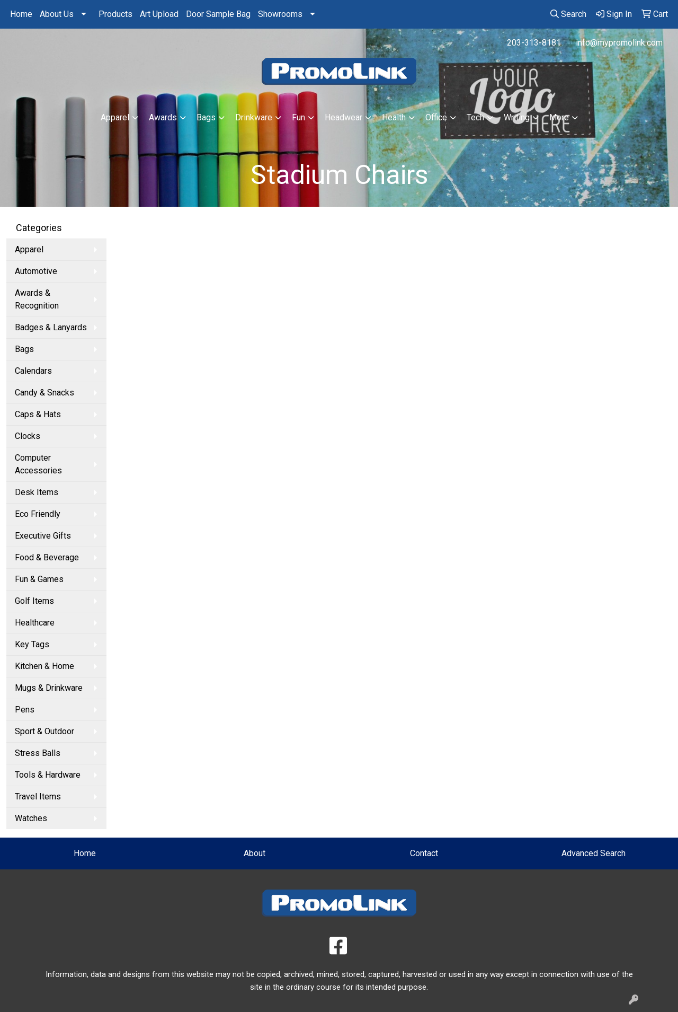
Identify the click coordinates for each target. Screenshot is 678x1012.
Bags (24, 349)
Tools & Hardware (48, 775)
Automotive (36, 271)
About (254, 853)
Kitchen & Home (44, 666)
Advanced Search (593, 853)
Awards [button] (163, 117)
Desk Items (36, 492)
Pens (24, 710)
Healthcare (35, 623)
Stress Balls (37, 753)
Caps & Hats (38, 414)
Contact (424, 853)
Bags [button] (206, 117)
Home (21, 14)
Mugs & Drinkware (49, 688)
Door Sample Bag (218, 14)
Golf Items (34, 601)
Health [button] (394, 117)
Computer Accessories (38, 464)
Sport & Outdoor (44, 731)
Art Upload (159, 14)
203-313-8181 (534, 43)
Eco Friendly (37, 514)
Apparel (29, 249)
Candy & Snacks (44, 393)
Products (115, 14)
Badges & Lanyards (51, 327)
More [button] (559, 117)
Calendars (33, 371)
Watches (31, 818)
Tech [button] (475, 117)
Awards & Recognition (37, 299)
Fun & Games (39, 579)
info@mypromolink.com (619, 43)
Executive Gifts (43, 536)
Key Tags (32, 644)
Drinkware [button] (253, 117)
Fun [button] (298, 117)
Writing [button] (517, 117)
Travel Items (38, 796)
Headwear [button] (343, 117)
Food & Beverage (47, 557)
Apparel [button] (115, 117)
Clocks (27, 436)
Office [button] (436, 117)
